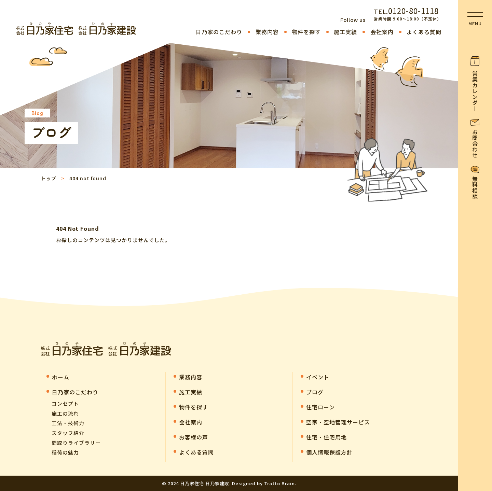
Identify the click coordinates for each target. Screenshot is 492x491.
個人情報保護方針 (329, 452)
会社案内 (382, 32)
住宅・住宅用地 (326, 437)
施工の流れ (65, 413)
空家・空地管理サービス (338, 422)
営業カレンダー (475, 91)
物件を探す (306, 32)
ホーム (60, 377)
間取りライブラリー (76, 442)
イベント (317, 377)
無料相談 (475, 187)
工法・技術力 (68, 422)
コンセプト (65, 403)
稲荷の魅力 (65, 452)
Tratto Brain (279, 483)
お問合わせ (475, 143)
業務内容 (267, 32)
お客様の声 (193, 437)
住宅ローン (320, 407)
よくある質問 (424, 32)
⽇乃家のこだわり (219, 32)
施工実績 (345, 32)
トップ (48, 178)
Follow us (353, 19)
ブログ (315, 392)
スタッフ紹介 (68, 432)
